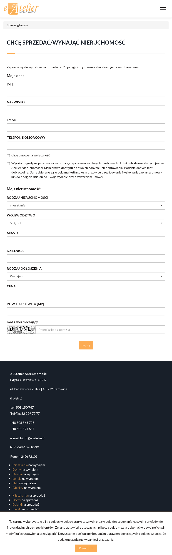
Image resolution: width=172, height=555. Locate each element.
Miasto (13, 233)
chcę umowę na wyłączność (30, 155)
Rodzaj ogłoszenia (24, 268)
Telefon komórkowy (26, 137)
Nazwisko (16, 102)
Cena (11, 286)
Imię (10, 84)
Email (11, 120)
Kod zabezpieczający (22, 322)
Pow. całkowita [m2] (25, 304)
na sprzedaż (28, 495)
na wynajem (28, 465)
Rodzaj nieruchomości (27, 197)
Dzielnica (15, 251)
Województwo (21, 215)
